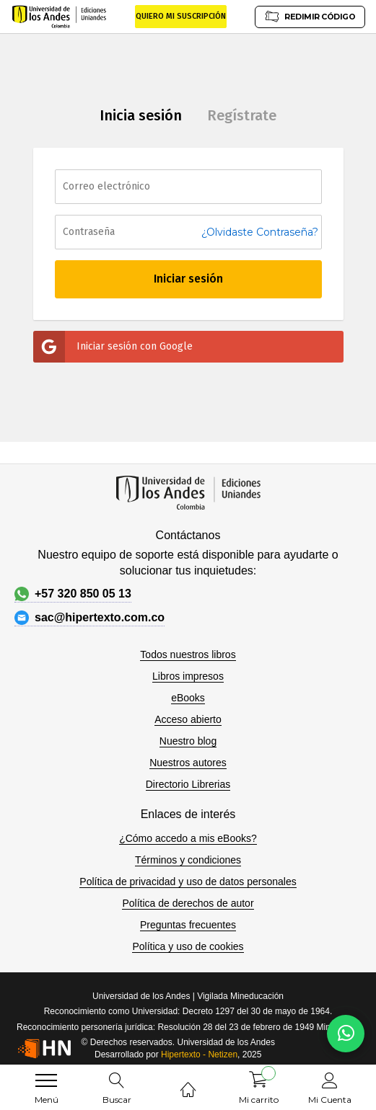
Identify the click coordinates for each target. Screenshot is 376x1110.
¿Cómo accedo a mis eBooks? (188, 838)
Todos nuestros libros (187, 654)
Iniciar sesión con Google (113, 347)
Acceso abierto (188, 719)
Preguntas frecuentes (188, 925)
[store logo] (59, 16)
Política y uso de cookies (187, 946)
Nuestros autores (188, 762)
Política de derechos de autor (187, 903)
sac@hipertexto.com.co (89, 617)
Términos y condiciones (188, 860)
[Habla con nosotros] (345, 1033)
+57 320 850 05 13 (72, 594)
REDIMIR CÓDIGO (309, 16)
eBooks (188, 697)
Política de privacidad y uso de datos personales (187, 881)
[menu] (46, 1080)
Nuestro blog (188, 741)
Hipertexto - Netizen (199, 1054)
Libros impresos (188, 676)
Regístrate (241, 115)
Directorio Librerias (188, 784)
